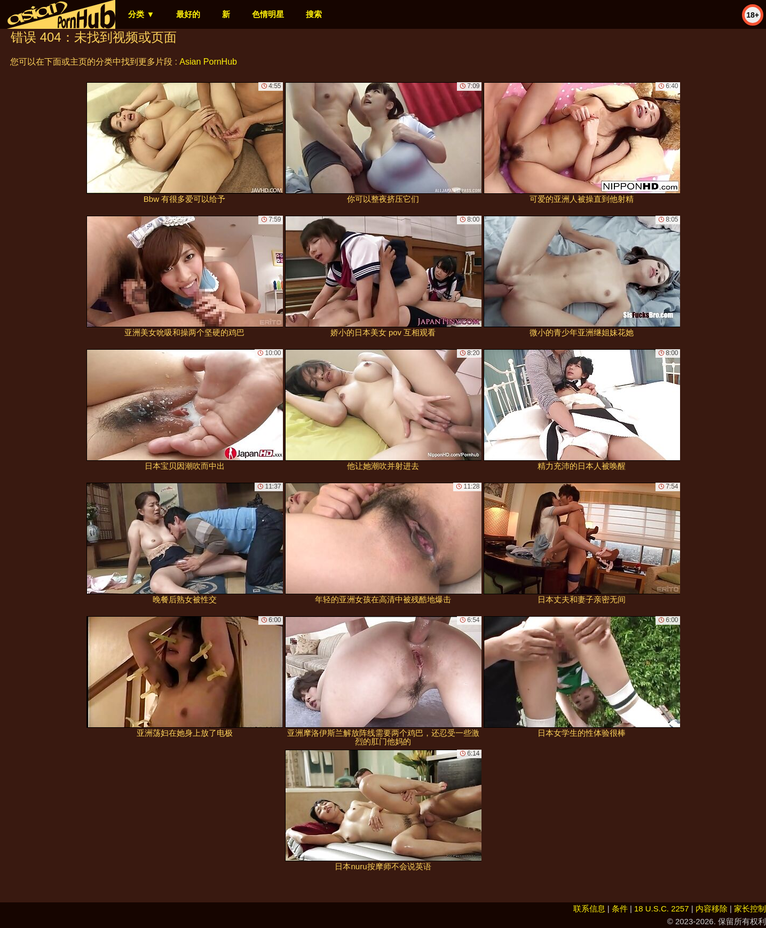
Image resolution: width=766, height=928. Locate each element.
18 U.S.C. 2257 (661, 908)
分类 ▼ (141, 14)
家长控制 (750, 908)
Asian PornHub (208, 61)
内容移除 (712, 908)
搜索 (314, 14)
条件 (620, 908)
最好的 (188, 14)
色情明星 (268, 14)
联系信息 (589, 908)
